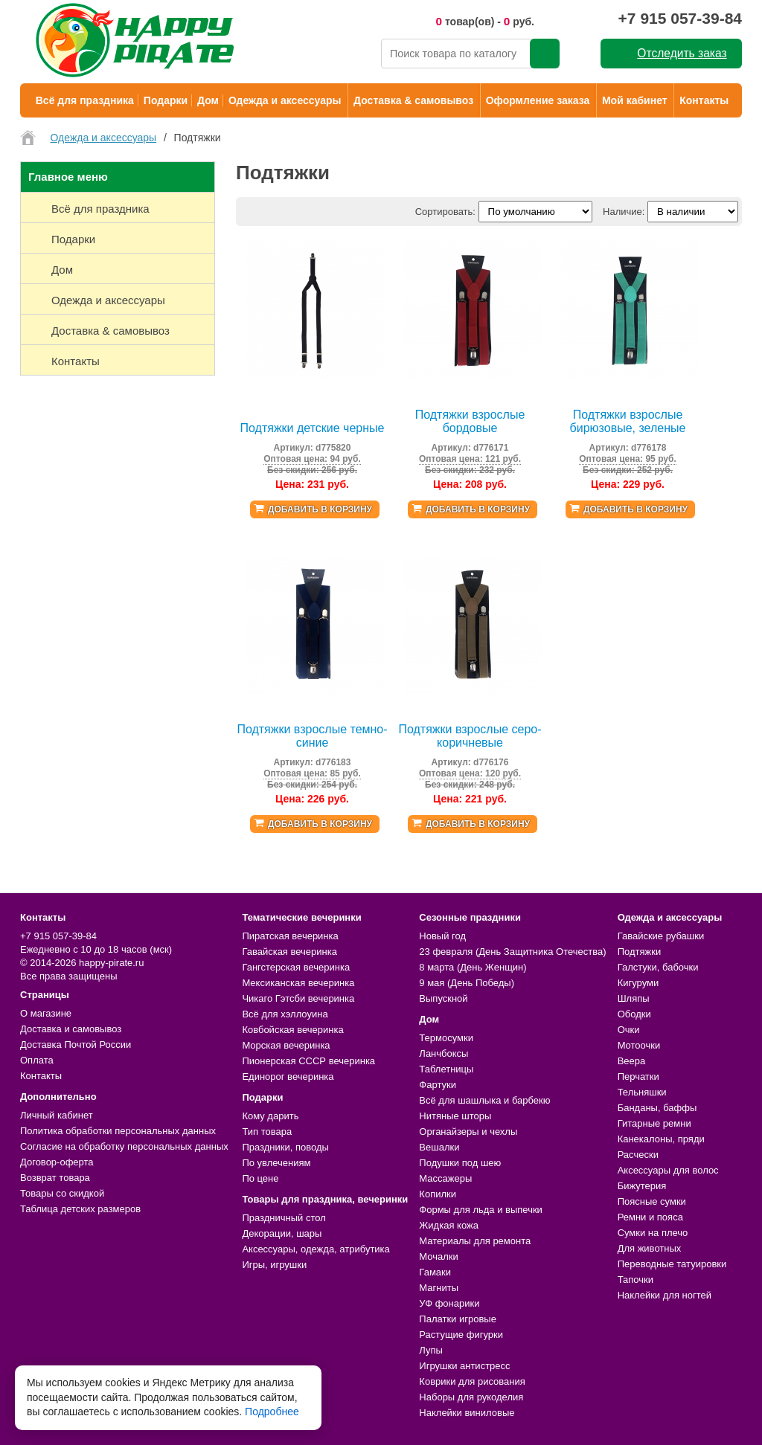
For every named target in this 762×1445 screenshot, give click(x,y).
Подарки (166, 100)
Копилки (437, 1194)
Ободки (634, 1014)
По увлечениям (276, 1162)
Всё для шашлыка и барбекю (484, 1100)
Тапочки (635, 1279)
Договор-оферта (57, 1162)
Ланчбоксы (443, 1053)
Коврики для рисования (472, 1381)
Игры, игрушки (274, 1264)
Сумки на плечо (653, 1232)
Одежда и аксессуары (284, 100)
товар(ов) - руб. (484, 21)
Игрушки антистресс (464, 1365)
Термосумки (446, 1037)
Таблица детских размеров (80, 1208)
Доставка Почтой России (75, 1044)
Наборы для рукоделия (471, 1397)
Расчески (638, 1154)
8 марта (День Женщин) (472, 967)
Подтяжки (640, 951)
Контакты (704, 100)
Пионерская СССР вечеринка (308, 1060)
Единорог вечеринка (287, 1076)
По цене (260, 1178)
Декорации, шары (281, 1233)
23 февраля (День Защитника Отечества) (512, 951)
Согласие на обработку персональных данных (124, 1146)
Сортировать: (445, 211)
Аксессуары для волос (668, 1170)
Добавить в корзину (320, 509)
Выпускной (443, 998)
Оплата (37, 1060)
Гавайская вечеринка (289, 951)
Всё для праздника (85, 100)
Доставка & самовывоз (413, 100)
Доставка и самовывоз (70, 1028)
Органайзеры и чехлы (468, 1131)
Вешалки (439, 1147)
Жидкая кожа (448, 1225)
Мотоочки (639, 1045)
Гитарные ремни (654, 1123)
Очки (629, 1029)
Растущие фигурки (461, 1334)
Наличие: (623, 211)
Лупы (431, 1350)
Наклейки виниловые (466, 1412)
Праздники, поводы (285, 1147)
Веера (632, 1060)
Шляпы (634, 998)
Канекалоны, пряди (661, 1139)
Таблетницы (446, 1069)
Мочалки (438, 1256)
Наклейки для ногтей (664, 1295)
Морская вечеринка (286, 1045)
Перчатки (638, 1076)
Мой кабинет (634, 100)
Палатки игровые (457, 1319)
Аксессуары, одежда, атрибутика (315, 1249)
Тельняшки (642, 1092)
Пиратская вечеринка (290, 936)
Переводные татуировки (672, 1263)
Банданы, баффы (657, 1107)
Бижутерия (642, 1185)
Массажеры (445, 1178)
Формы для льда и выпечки (480, 1209)
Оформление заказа (538, 100)
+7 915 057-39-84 (680, 18)
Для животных (650, 1248)
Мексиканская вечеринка (298, 982)
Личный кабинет (56, 1115)
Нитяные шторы (455, 1115)
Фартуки (437, 1084)
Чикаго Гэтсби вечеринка (298, 998)
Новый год (442, 936)
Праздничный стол (283, 1217)
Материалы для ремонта (475, 1240)
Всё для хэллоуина (284, 1014)
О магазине (45, 1013)
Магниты (438, 1287)
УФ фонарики (449, 1303)
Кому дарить (270, 1115)
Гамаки (435, 1272)
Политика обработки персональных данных (118, 1130)
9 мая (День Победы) (466, 982)
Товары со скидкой (62, 1193)
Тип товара (267, 1131)
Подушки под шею (460, 1162)
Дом (208, 100)
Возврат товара (55, 1177)
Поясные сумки (652, 1201)
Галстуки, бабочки (658, 967)
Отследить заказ (681, 53)
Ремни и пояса (650, 1217)
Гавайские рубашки (661, 936)
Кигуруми (638, 982)
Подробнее (272, 1411)
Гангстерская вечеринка (296, 967)
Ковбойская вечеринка (292, 1029)
